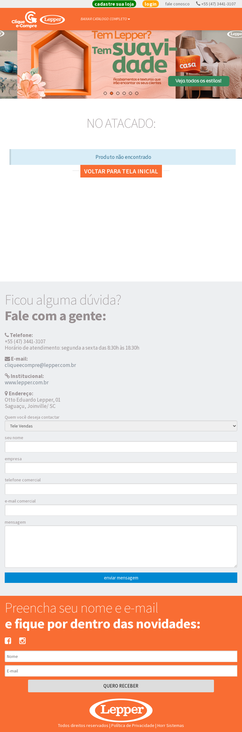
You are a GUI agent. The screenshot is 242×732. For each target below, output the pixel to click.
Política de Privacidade (132, 725)
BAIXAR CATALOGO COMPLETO (105, 18)
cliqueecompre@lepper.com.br (40, 365)
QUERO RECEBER (120, 686)
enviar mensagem (121, 578)
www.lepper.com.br (27, 382)
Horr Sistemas (170, 725)
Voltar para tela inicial (121, 171)
